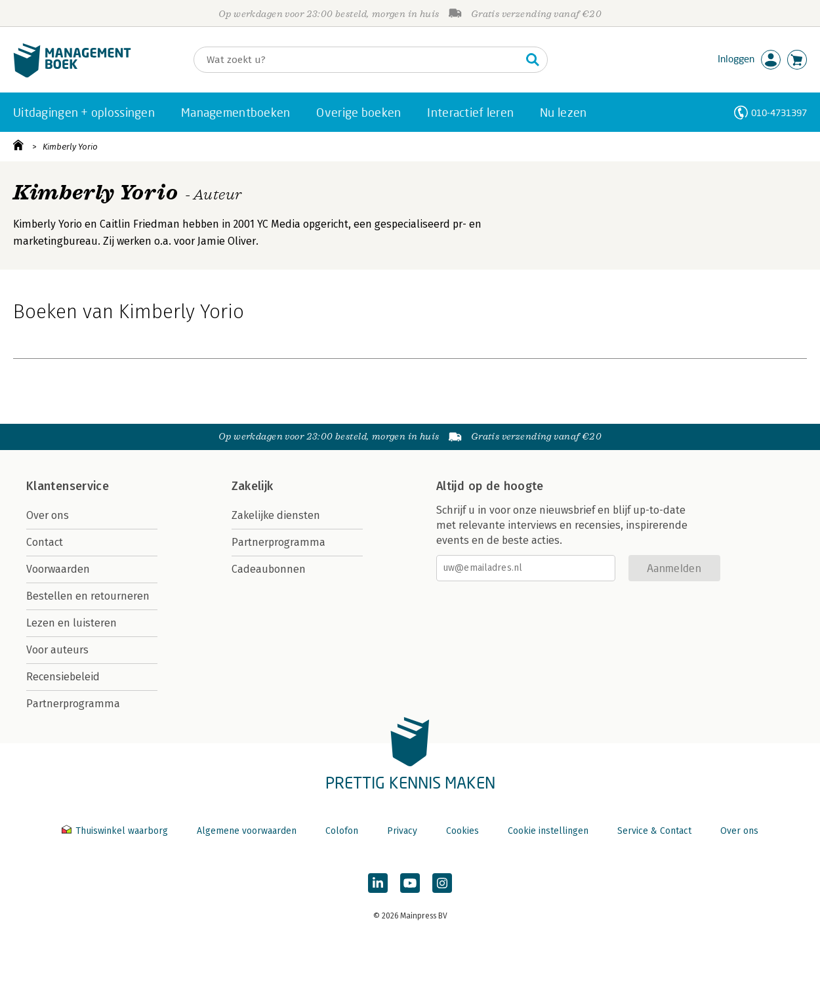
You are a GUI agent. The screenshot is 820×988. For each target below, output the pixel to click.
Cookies (462, 830)
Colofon (341, 830)
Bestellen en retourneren (88, 596)
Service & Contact (654, 830)
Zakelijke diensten (276, 515)
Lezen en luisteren (71, 623)
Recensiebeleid (63, 676)
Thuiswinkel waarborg (116, 830)
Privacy (402, 830)
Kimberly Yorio (70, 147)
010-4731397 (779, 112)
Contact (44, 542)
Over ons (47, 515)
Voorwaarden (58, 569)
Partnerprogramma (73, 703)
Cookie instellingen (548, 830)
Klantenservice (67, 486)
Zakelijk (253, 486)
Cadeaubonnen (269, 569)
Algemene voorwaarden (247, 830)
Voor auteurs (57, 650)
